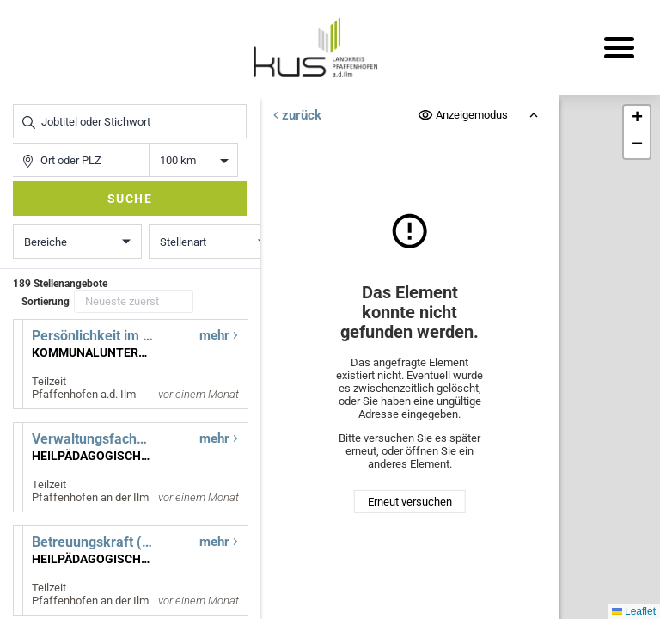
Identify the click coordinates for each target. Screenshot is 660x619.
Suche (130, 198)
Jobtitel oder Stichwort (21, 104)
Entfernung (193, 160)
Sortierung (45, 302)
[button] (637, 119)
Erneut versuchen (410, 501)
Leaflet (634, 611)
